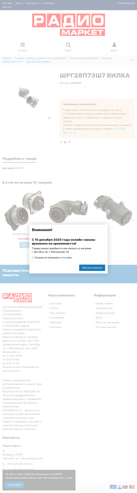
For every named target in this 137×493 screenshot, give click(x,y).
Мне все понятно (92, 267)
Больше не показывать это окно (54, 257)
